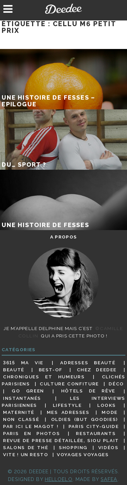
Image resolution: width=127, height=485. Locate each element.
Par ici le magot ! (30, 426)
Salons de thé (25, 447)
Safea (109, 479)
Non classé (21, 419)
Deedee (63, 9)
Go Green (28, 391)
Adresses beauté (87, 362)
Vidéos (108, 447)
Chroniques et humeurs (44, 376)
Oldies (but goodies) (84, 419)
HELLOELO (59, 479)
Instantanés (22, 398)
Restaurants (96, 433)
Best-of (50, 369)
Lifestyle (67, 405)
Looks (106, 405)
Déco (116, 383)
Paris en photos (31, 433)
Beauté (13, 369)
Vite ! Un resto (25, 454)
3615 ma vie (23, 362)
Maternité (18, 412)
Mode (110, 412)
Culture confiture (69, 383)
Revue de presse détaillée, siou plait (61, 440)
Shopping (73, 447)
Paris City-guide (94, 426)
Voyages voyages (83, 454)
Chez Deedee (97, 369)
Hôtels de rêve (88, 391)
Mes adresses (68, 412)
